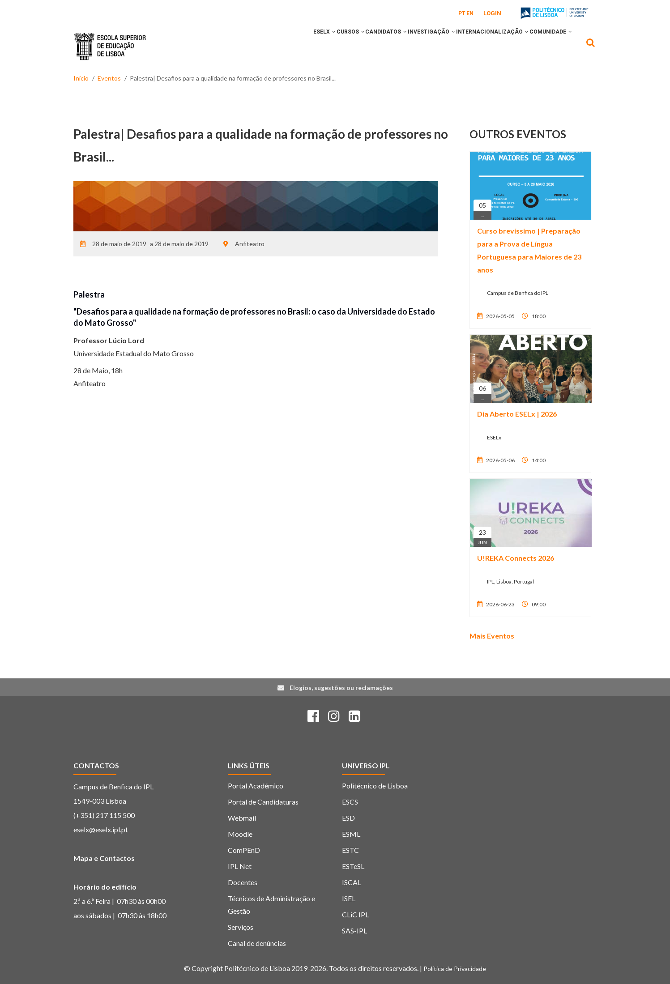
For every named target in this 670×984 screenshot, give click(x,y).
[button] (289, 46)
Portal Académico (255, 785)
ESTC (350, 850)
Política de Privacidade (454, 968)
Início (81, 78)
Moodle (240, 834)
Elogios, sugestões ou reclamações (341, 687)
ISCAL (351, 882)
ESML (351, 834)
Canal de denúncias (257, 943)
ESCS (350, 801)
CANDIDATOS (358, 46)
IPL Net (240, 866)
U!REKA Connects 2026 (515, 558)
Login (492, 13)
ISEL (348, 898)
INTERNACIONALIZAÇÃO (480, 46)
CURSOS (314, 46)
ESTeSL (353, 866)
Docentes (242, 882)
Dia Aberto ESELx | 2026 (517, 413)
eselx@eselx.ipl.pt (100, 829)
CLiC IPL (355, 914)
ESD (348, 818)
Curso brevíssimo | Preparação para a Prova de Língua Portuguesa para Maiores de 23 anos (529, 249)
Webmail (242, 818)
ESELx (280, 46)
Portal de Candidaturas (263, 801)
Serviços (240, 927)
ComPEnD (244, 850)
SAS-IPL (354, 930)
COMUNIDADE (546, 46)
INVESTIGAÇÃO (411, 46)
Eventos (109, 78)
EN (470, 13)
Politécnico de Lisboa (375, 785)
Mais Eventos (491, 635)
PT (461, 13)
